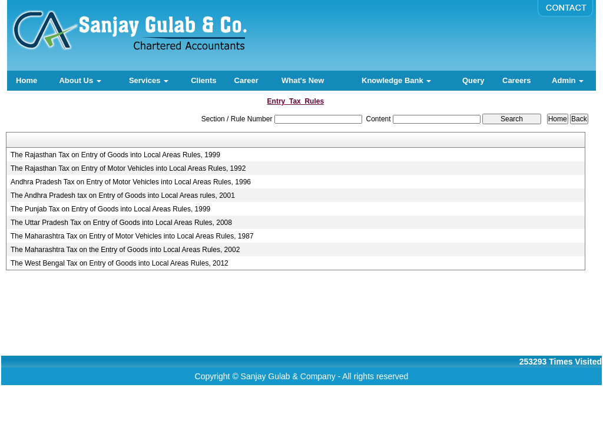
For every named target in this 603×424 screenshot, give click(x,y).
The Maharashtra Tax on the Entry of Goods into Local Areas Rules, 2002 (125, 250)
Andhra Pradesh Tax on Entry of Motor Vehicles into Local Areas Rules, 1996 (131, 182)
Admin (568, 80)
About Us (80, 80)
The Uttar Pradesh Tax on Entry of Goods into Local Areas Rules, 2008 (121, 222)
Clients (203, 80)
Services (148, 80)
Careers (516, 80)
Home (26, 80)
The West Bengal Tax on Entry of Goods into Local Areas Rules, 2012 (119, 263)
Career (246, 80)
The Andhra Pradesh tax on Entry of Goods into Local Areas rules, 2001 (123, 195)
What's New (302, 80)
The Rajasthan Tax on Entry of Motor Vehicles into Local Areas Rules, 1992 (128, 168)
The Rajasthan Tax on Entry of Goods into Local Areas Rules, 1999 (115, 155)
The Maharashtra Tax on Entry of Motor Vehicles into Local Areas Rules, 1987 (132, 236)
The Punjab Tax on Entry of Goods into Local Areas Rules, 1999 (110, 209)
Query (473, 80)
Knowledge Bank (396, 80)
